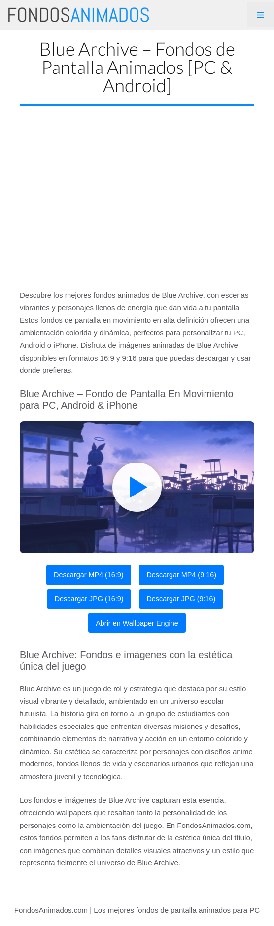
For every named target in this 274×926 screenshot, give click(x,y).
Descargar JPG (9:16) (180, 599)
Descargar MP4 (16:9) (89, 575)
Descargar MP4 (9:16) (181, 575)
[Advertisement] (137, 190)
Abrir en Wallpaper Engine (137, 623)
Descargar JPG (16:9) (89, 599)
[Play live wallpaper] (137, 487)
